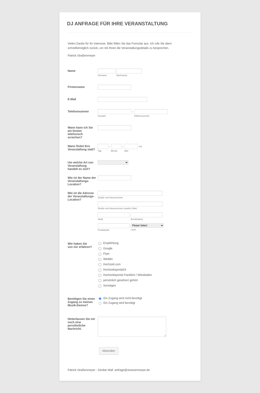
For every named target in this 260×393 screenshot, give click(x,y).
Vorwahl (102, 116)
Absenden (108, 350)
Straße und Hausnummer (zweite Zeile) (117, 208)
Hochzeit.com (112, 264)
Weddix (108, 259)
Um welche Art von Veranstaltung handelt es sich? (80, 166)
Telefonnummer (78, 111)
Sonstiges (109, 285)
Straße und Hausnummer (110, 197)
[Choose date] (140, 146)
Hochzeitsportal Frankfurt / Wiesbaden (127, 274)
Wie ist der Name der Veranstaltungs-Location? (82, 181)
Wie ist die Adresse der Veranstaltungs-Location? (81, 196)
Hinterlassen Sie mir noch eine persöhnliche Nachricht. (81, 323)
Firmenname (76, 87)
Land (133, 229)
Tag (99, 151)
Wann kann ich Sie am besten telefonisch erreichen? (80, 132)
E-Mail (72, 99)
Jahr (126, 151)
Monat (114, 151)
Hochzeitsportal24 (114, 269)
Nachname (121, 75)
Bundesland (137, 219)
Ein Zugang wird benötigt (119, 302)
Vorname (102, 75)
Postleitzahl (103, 230)
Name (71, 70)
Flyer (106, 253)
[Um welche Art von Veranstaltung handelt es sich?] (113, 162)
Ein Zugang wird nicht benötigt (122, 298)
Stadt (100, 219)
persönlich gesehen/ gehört (120, 280)
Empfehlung (111, 243)
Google (107, 248)
